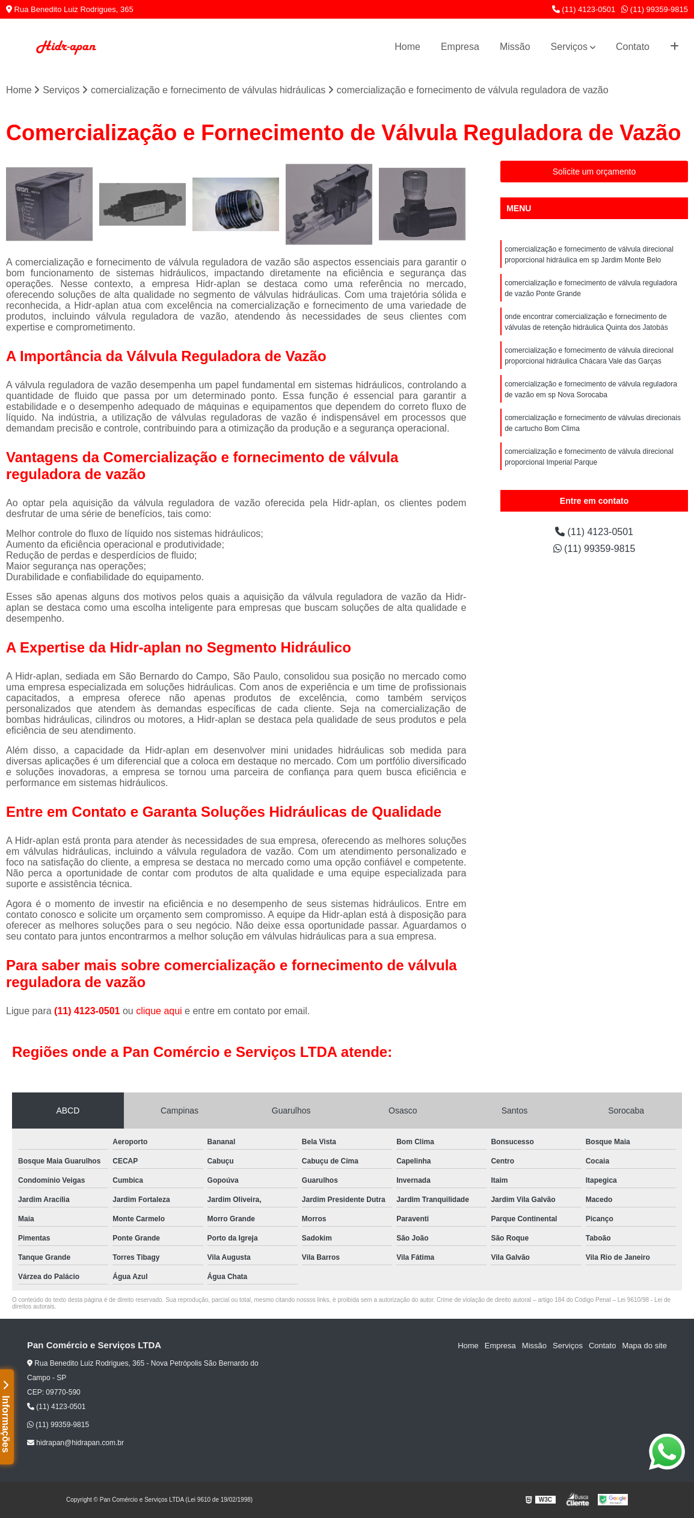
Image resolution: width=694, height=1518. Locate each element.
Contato (632, 47)
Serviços (569, 47)
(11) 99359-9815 (654, 9)
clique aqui (159, 1011)
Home (407, 47)
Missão (515, 47)
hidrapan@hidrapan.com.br (75, 1443)
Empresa (460, 47)
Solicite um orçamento (594, 171)
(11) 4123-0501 (584, 9)
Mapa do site (644, 1345)
